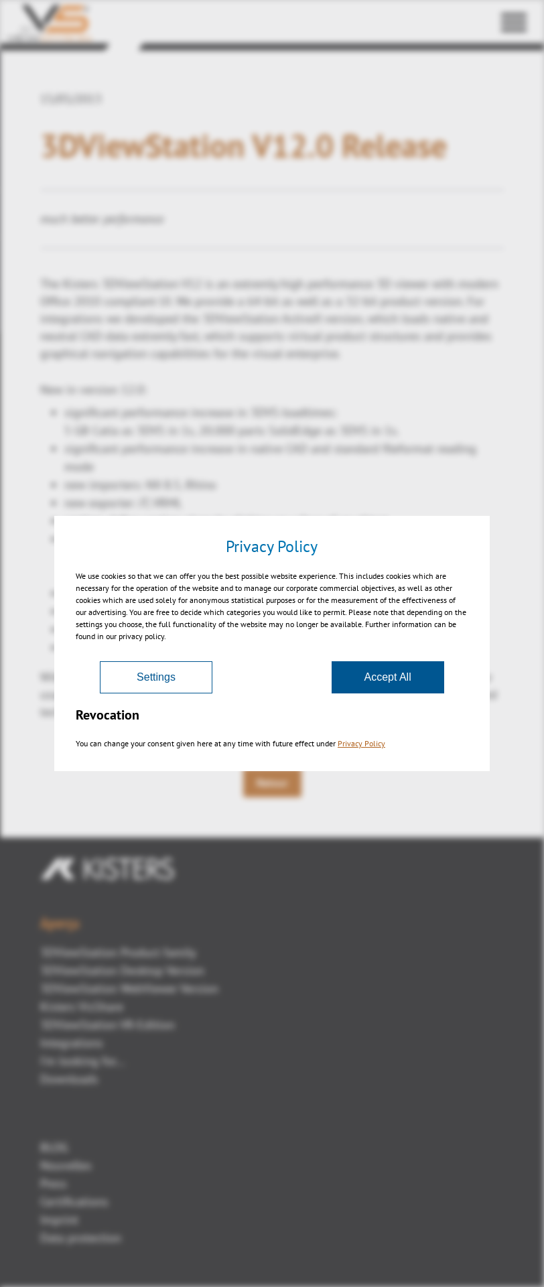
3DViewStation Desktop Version (122, 970)
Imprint (59, 1219)
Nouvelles (66, 1165)
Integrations (71, 1043)
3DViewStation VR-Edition (107, 1024)
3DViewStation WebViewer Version (129, 988)
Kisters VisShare (81, 1006)
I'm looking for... (82, 1061)
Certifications (74, 1201)
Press (53, 1183)
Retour (272, 782)
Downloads (69, 1079)
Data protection (80, 1237)
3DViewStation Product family (118, 952)
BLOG (54, 1147)
